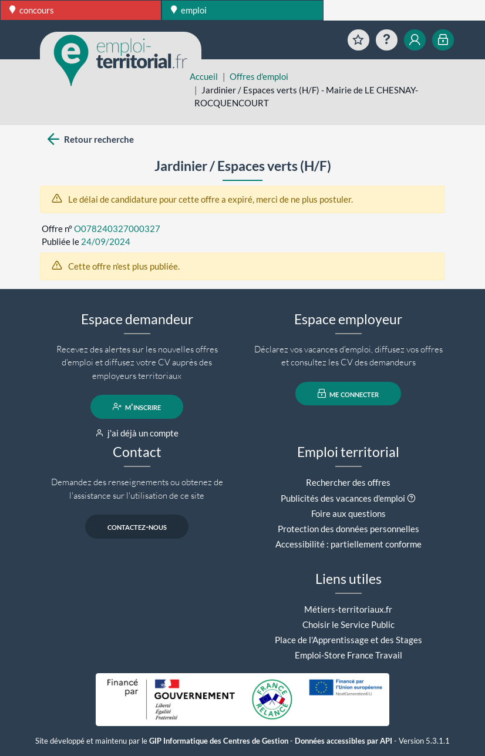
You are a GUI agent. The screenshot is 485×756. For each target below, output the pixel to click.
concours (31, 10)
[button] (411, 498)
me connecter (348, 393)
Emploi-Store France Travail (348, 655)
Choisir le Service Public (348, 624)
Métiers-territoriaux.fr (348, 609)
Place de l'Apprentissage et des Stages (348, 639)
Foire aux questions (348, 513)
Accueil (204, 76)
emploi (189, 10)
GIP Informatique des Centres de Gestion (218, 741)
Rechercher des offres (348, 482)
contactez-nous (137, 526)
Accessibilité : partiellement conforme (348, 544)
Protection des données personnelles (348, 528)
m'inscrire (137, 406)
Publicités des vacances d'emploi (343, 498)
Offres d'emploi (259, 76)
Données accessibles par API (343, 741)
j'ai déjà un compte (137, 433)
